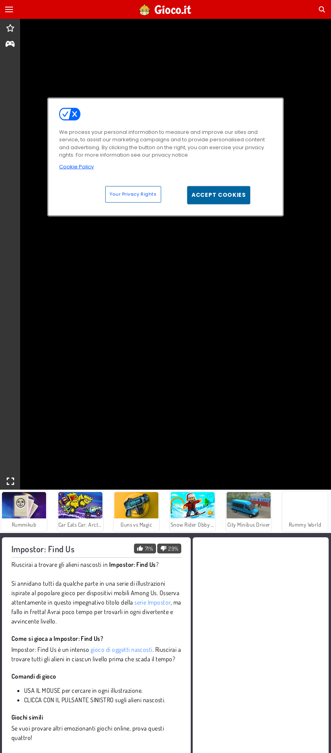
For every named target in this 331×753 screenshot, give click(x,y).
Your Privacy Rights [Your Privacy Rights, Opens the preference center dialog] (133, 194)
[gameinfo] (10, 44)
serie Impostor (152, 602)
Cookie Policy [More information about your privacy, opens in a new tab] (76, 166)
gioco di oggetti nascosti (121, 649)
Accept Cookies (219, 195)
